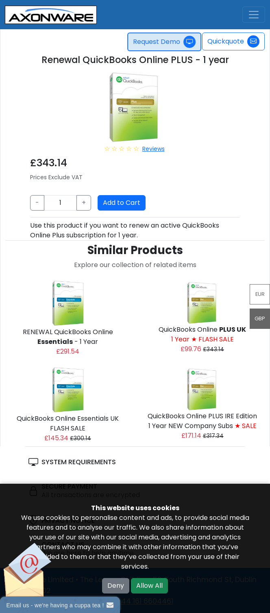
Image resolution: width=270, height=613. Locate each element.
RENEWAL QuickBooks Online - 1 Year (68, 336)
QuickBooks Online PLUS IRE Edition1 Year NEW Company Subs (202, 420)
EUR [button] (260, 294)
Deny (115, 585)
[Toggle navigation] (253, 15)
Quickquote (233, 41)
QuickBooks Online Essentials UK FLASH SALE (68, 423)
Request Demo (167, 42)
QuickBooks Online (202, 334)
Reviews (153, 149)
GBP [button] (260, 318)
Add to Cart (121, 202)
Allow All (149, 585)
